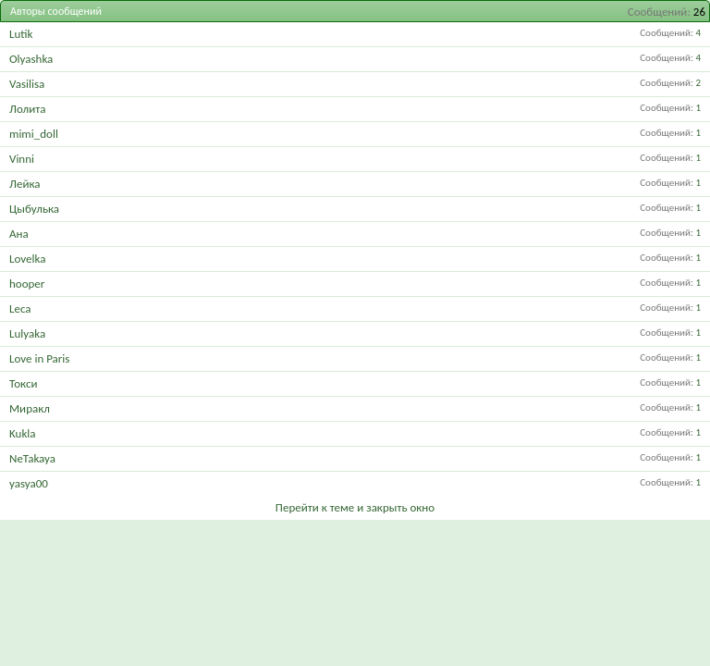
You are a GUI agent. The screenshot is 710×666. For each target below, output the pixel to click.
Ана (19, 233)
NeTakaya (32, 458)
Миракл (29, 408)
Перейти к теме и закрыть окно (355, 507)
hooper (26, 283)
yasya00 (28, 483)
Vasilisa (26, 84)
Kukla (22, 433)
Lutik (20, 34)
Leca (20, 308)
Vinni (21, 159)
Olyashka (31, 59)
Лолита (27, 109)
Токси (23, 383)
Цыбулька (34, 209)
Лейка (25, 184)
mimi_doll (33, 134)
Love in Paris (39, 358)
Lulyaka (27, 333)
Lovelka (27, 258)
